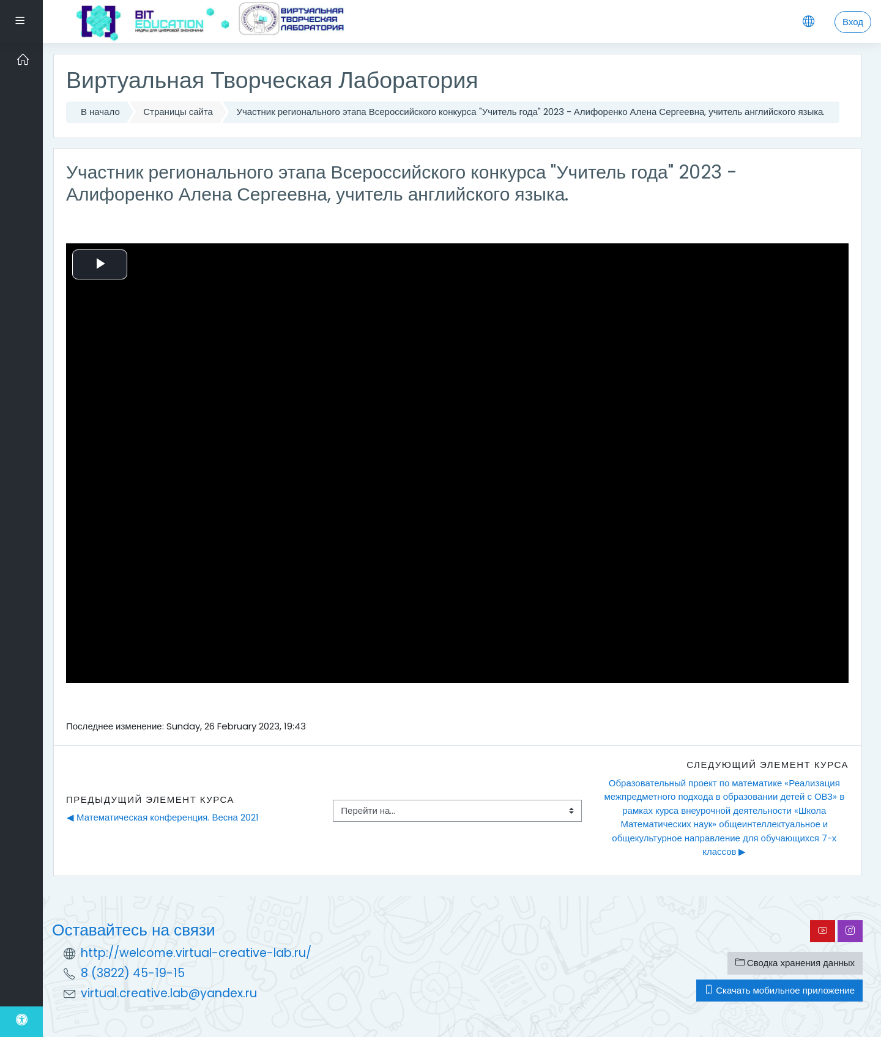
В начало (100, 111)
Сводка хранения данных (795, 962)
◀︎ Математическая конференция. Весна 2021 (163, 817)
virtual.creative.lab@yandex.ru (169, 993)
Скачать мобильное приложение (779, 990)
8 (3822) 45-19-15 (133, 973)
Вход (852, 21)
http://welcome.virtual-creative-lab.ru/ (196, 953)
